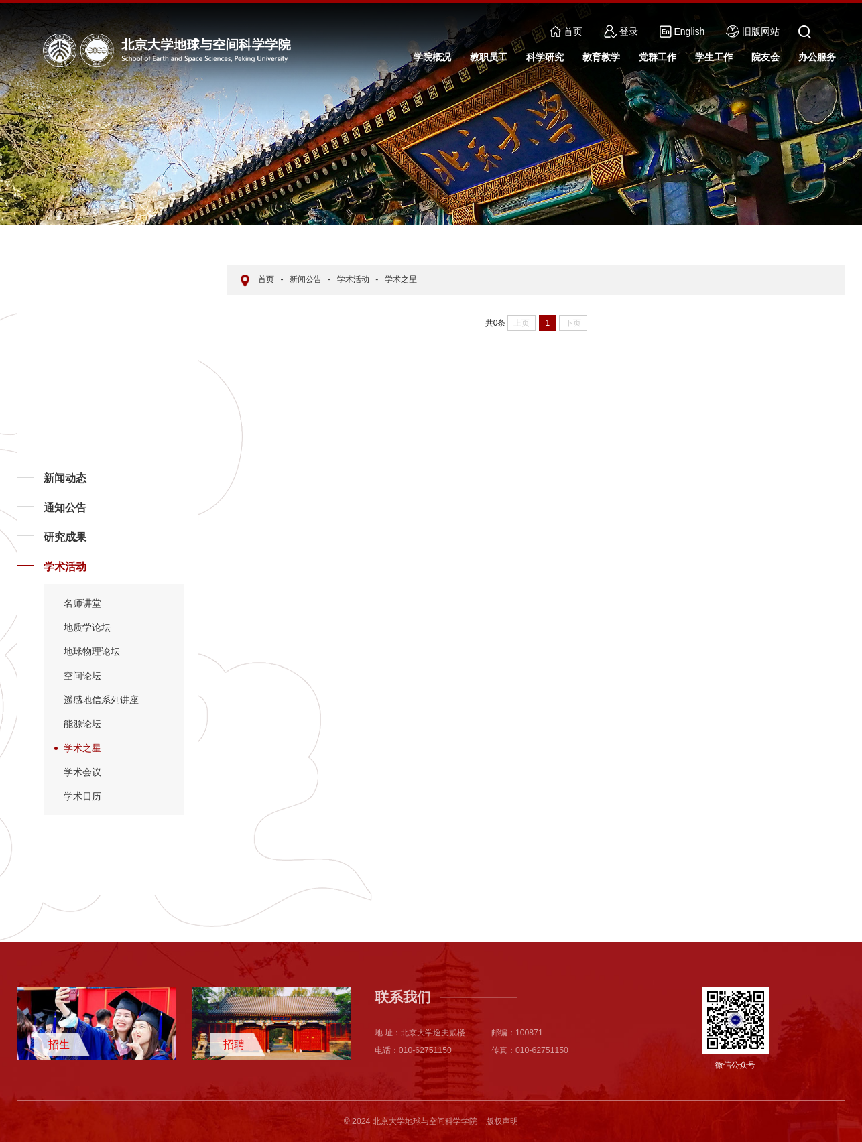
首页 (566, 31)
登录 (621, 31)
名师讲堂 (82, 603)
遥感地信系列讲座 (101, 699)
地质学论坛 (87, 627)
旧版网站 (753, 31)
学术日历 (82, 796)
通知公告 (65, 507)
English (682, 31)
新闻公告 (306, 279)
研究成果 (65, 537)
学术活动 (65, 566)
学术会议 (82, 772)
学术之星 (82, 748)
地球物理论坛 (92, 651)
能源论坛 (82, 723)
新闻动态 (65, 478)
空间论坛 (82, 675)
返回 (37, 874)
